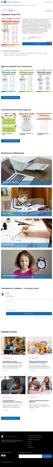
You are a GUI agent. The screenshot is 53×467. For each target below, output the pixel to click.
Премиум (30, 443)
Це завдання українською (7, 46)
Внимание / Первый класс (9, 55)
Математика (21, 53)
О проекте (30, 441)
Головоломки (38, 53)
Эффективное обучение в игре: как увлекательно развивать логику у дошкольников (38, 363)
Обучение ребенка (7, 357)
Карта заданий (31, 447)
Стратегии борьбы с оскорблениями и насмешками (12, 401)
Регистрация (48, 2)
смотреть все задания (10, 140)
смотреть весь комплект (10, 97)
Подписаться (47, 456)
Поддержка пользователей (34, 439)
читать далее (5, 370)
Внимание (4, 10)
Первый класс (7, 53)
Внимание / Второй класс (22, 55)
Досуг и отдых (33, 397)
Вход (43, 2)
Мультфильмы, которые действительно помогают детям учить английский (12, 363)
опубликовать (28, 313)
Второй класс (14, 53)
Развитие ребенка (34, 357)
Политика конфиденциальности (35, 435)
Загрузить (37, 44)
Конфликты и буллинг (8, 397)
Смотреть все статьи (10, 418)
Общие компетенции (29, 53)
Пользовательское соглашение (35, 437)
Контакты (30, 445)
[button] (2, 81)
